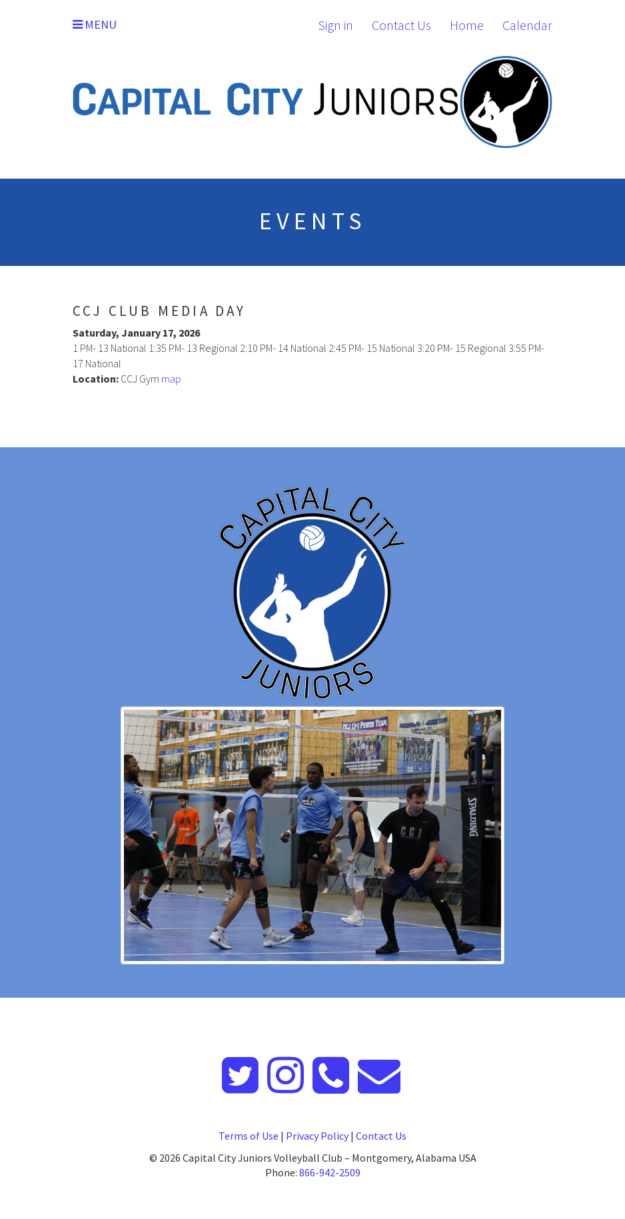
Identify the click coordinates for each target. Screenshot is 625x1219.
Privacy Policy (317, 1135)
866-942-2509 (329, 1172)
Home (467, 25)
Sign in (335, 25)
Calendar (527, 25)
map (171, 378)
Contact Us (401, 25)
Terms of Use (249, 1135)
